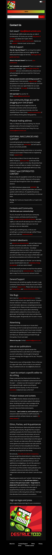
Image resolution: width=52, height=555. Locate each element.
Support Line (21, 287)
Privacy (40, 544)
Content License (29, 545)
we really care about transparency (28, 454)
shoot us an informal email (20, 243)
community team (27, 234)
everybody (13, 390)
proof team (27, 144)
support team (18, 155)
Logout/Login (33, 81)
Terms (19, 545)
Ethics (33, 544)
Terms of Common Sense (30, 289)
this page (24, 88)
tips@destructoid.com (30, 31)
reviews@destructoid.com (18, 130)
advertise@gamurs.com (33, 340)
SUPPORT (33, 187)
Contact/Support (23, 544)
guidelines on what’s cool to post (23, 41)
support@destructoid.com (21, 96)
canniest (14, 43)
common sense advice (34, 112)
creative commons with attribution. (25, 219)
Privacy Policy (16, 289)
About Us (12, 544)
